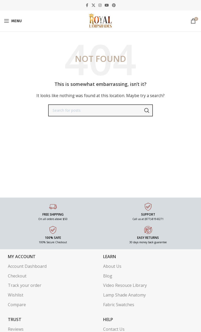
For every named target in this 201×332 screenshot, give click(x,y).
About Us (112, 266)
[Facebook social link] (87, 5)
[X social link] (93, 5)
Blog (107, 276)
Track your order (24, 285)
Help (108, 319)
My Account (22, 256)
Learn (109, 256)
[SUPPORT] (148, 207)
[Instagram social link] (100, 5)
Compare (17, 304)
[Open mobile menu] (12, 21)
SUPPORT (148, 214)
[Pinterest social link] (113, 5)
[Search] (100, 110)
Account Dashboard (27, 266)
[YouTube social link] (106, 5)
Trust (14, 319)
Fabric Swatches (118, 304)
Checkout (17, 276)
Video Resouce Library (125, 285)
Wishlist (15, 295)
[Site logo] (100, 20)
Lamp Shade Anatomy (124, 295)
